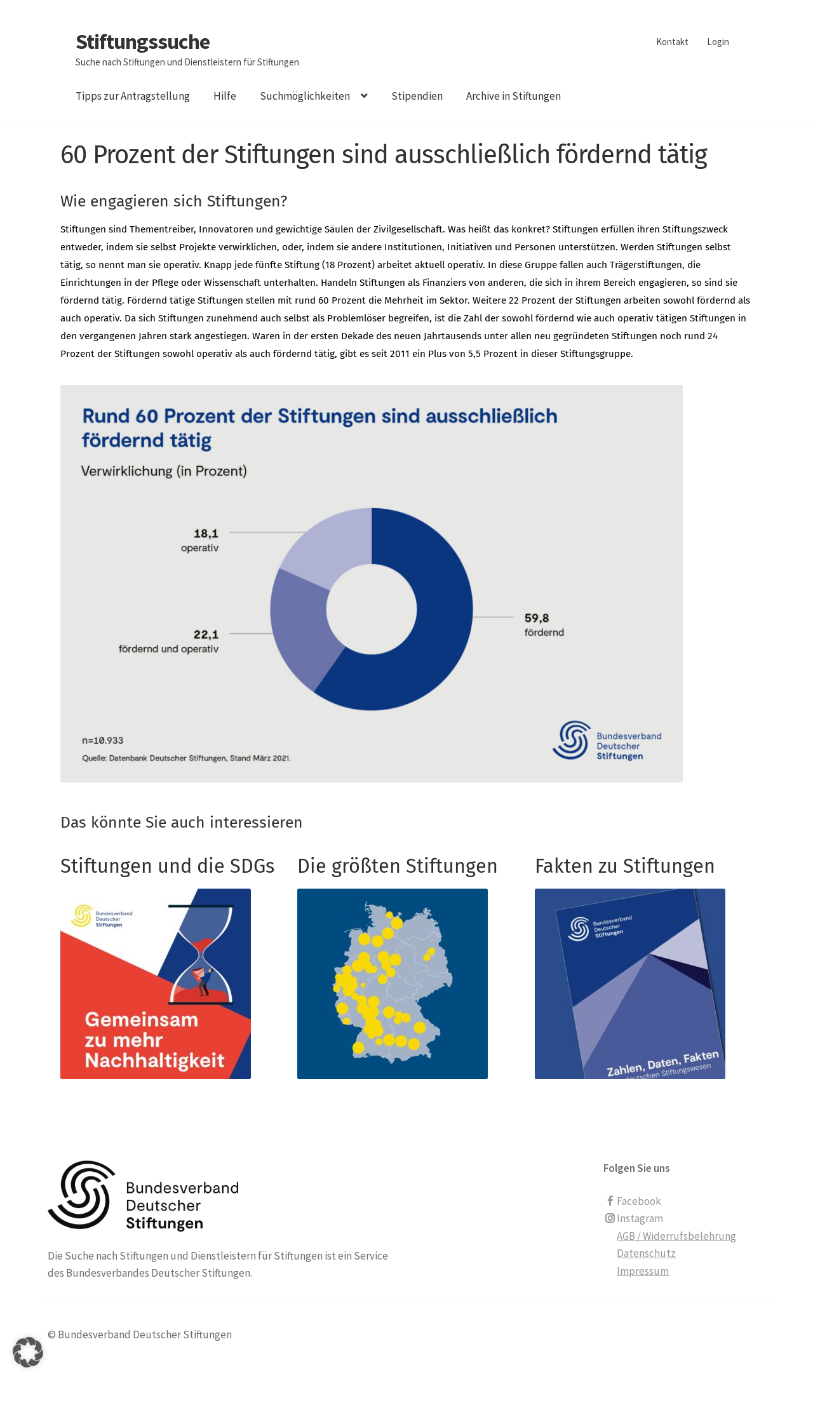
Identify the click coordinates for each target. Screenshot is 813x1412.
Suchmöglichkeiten (305, 96)
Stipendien (417, 96)
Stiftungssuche (143, 41)
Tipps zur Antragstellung (133, 96)
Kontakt (672, 42)
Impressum (643, 1271)
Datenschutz (646, 1253)
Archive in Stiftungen (513, 96)
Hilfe (224, 96)
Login (718, 42)
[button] (28, 1368)
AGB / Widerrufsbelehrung (676, 1236)
